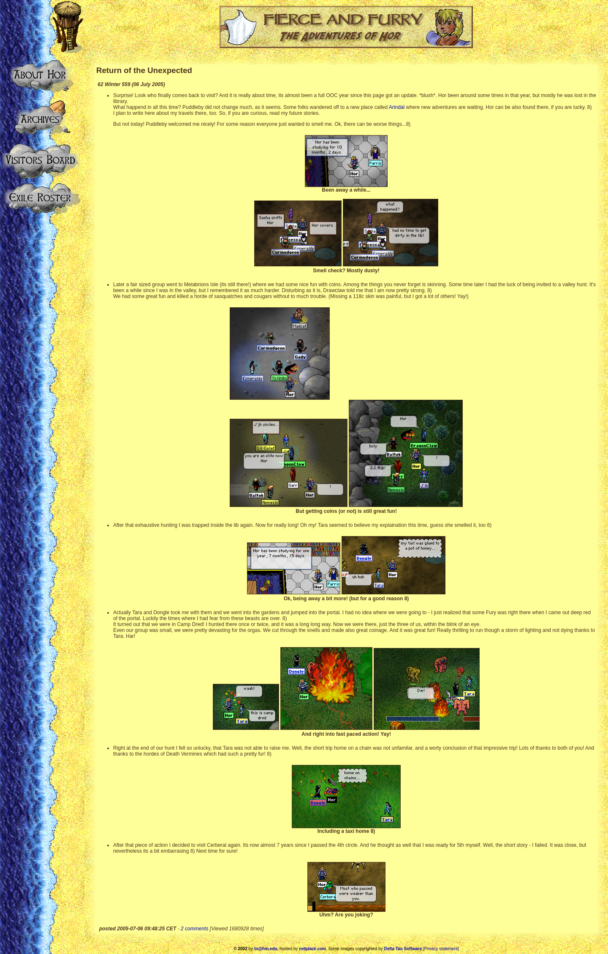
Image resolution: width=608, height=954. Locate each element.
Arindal (396, 107)
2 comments (194, 929)
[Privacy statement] (441, 948)
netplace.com (312, 948)
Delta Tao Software (403, 948)
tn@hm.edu (265, 948)
